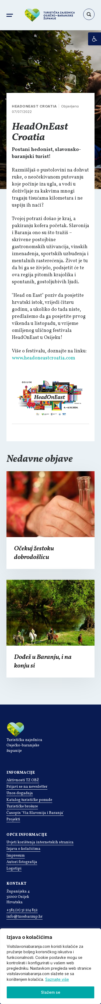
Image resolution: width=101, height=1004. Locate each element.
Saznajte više (57, 979)
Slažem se (50, 992)
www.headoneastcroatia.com (43, 358)
